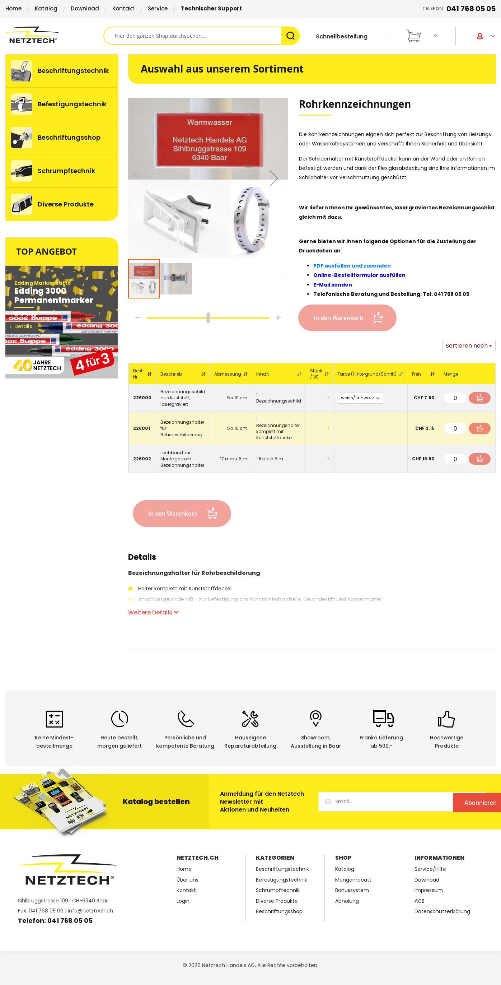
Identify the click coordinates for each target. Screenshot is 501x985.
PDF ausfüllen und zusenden (352, 265)
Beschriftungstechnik (282, 869)
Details (142, 558)
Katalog (46, 8)
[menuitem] (61, 70)
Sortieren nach (467, 346)
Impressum (429, 890)
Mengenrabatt (353, 880)
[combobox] (201, 36)
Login (183, 901)
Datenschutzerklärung (442, 911)
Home (13, 8)
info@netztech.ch (90, 910)
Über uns (187, 880)
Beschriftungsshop (279, 911)
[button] (273, 178)
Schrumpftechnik (278, 890)
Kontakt (123, 8)
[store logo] (54, 35)
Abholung (347, 901)
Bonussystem (352, 890)
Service (158, 8)
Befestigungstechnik (281, 880)
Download (85, 8)
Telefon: (459, 9)
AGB (420, 901)
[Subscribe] (456, 801)
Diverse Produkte (277, 901)
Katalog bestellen (156, 801)
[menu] (61, 137)
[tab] (142, 561)
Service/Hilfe (430, 869)
